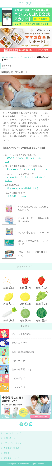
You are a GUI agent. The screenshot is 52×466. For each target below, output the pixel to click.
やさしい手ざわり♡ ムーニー (33, 232)
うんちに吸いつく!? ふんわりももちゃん (33, 208)
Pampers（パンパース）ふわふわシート (27, 169)
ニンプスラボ (18, 387)
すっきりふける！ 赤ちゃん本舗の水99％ (33, 220)
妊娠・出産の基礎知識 (23, 352)
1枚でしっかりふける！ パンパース (33, 242)
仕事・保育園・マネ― (23, 369)
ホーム (5, 57)
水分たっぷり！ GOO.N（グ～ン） (32, 254)
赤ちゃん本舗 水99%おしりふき (23, 188)
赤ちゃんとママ (19, 343)
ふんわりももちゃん (17, 196)
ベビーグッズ (16, 57)
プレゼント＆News (21, 334)
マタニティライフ (20, 360)
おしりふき (29, 57)
